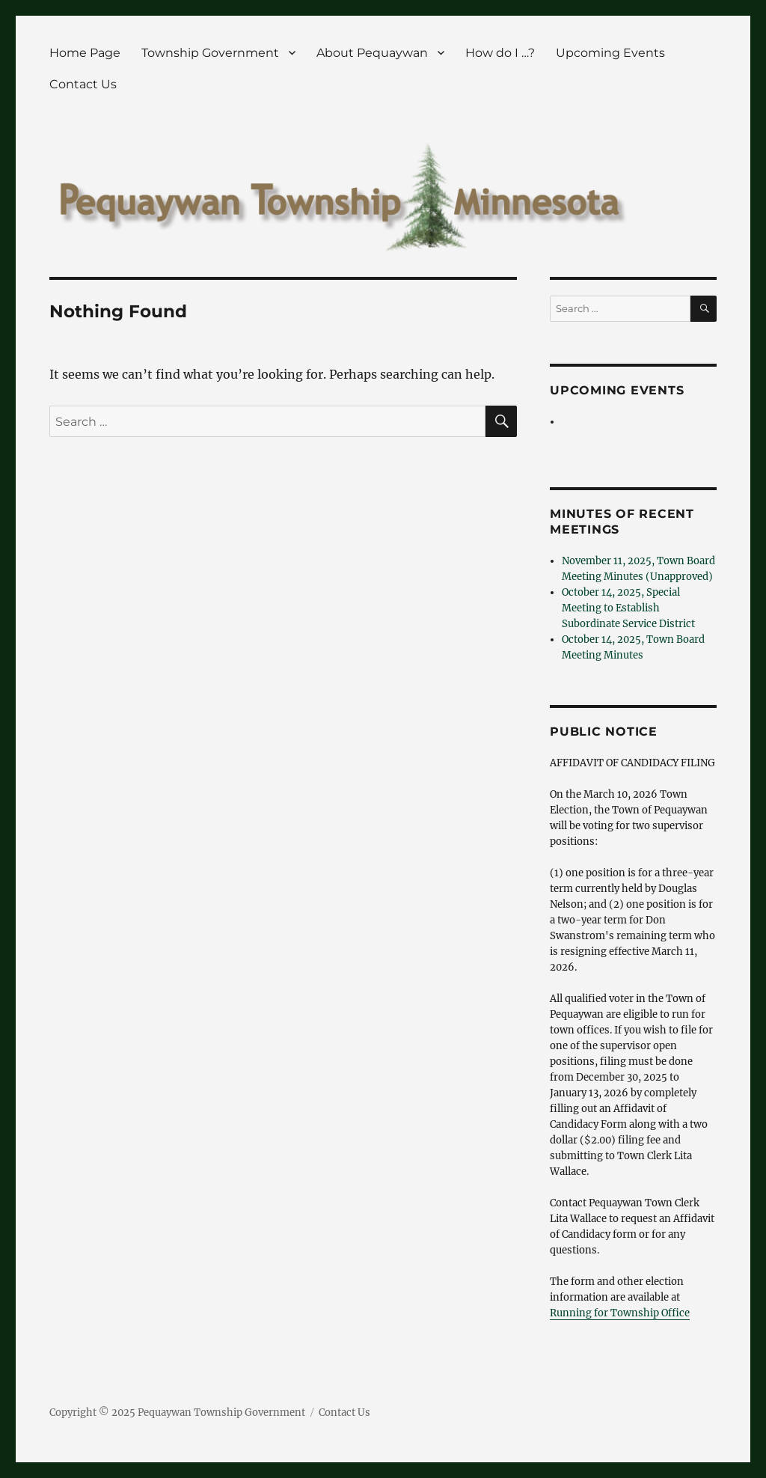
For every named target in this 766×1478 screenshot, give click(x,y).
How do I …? (500, 53)
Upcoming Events (610, 53)
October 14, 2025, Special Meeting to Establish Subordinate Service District (628, 608)
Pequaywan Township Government (221, 1412)
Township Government (210, 53)
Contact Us (83, 84)
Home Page (84, 53)
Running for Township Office (620, 1313)
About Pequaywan (372, 53)
